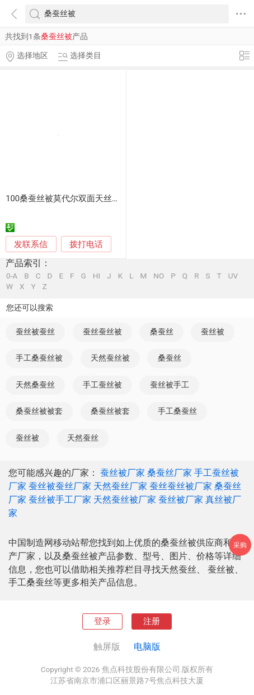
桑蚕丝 (161, 331)
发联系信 (31, 244)
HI (96, 276)
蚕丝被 (212, 331)
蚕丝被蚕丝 (35, 331)
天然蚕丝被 (110, 357)
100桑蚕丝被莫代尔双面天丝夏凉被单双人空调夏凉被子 (109, 198)
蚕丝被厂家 (122, 472)
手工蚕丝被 (102, 384)
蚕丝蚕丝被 (102, 331)
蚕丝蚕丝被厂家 (180, 486)
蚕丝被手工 (169, 384)
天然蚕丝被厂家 (124, 499)
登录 (102, 621)
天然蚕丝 (82, 437)
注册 (151, 621)
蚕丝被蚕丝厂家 (60, 486)
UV (233, 276)
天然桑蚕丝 (35, 384)
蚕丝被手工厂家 (60, 499)
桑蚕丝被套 (110, 410)
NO (158, 276)
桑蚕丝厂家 (169, 472)
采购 (240, 545)
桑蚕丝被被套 (39, 410)
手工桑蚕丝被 (39, 357)
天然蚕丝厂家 (120, 486)
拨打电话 (86, 244)
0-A (11, 276)
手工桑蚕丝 (177, 410)
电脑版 (147, 646)
